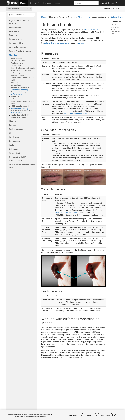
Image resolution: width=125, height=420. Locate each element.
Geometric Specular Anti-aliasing (23, 68)
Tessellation (15, 83)
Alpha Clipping (16, 58)
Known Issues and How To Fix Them (22, 166)
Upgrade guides (16, 43)
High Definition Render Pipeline (19, 22)
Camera (12, 125)
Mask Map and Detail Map (21, 70)
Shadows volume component (66, 213)
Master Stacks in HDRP (20, 115)
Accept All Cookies (105, 415)
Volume (81, 43)
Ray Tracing (14, 137)
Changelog (47, 3)
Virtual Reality (15, 153)
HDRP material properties (20, 106)
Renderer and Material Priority (22, 87)
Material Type (16, 73)
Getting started (15, 39)
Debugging (14, 149)
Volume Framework (17, 47)
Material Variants (17, 75)
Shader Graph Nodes (18, 117)
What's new (14, 31)
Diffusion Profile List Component (56, 43)
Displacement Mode (18, 63)
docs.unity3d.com (107, 3)
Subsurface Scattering (19, 90)
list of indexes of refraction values (77, 114)
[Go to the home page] (12, 3)
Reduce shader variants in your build (22, 79)
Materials (13, 55)
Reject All (89, 415)
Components (14, 141)
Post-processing (16, 129)
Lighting (12, 121)
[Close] (114, 415)
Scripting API (34, 3)
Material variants (17, 99)
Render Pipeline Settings (20, 51)
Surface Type (16, 85)
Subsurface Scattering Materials (21, 92)
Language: (111, 8)
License (58, 3)
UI (10, 133)
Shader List (15, 96)
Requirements (15, 27)
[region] (62, 415)
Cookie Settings (73, 415)
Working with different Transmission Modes (115, 31)
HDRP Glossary (15, 161)
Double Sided (16, 66)
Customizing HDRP (17, 157)
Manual (23, 3)
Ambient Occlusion (18, 61)
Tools (11, 145)
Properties (114, 24)
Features (13, 35)
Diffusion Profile (16, 94)
